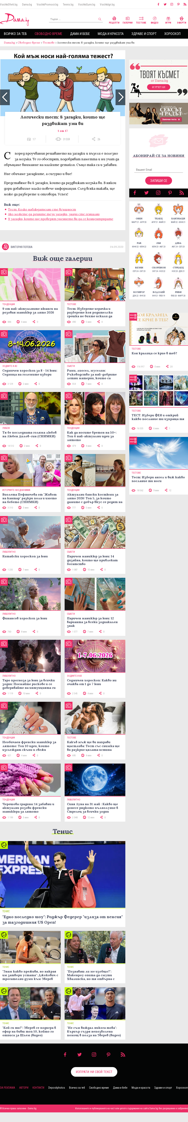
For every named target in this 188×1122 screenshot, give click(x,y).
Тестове (141, 19)
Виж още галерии (62, 258)
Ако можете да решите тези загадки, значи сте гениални (53, 214)
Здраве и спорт (143, 34)
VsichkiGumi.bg (86, 4)
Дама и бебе (80, 34)
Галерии (128, 19)
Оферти (181, 19)
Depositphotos (56, 1087)
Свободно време (48, 34)
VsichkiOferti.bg (8, 4)
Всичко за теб (15, 34)
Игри (168, 19)
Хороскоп (172, 34)
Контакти (38, 1087)
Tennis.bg (68, 4)
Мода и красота (111, 34)
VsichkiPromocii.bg (47, 4)
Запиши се (158, 181)
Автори (23, 1087)
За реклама (7, 1087)
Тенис (63, 831)
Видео (154, 19)
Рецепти (114, 19)
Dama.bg (27, 4)
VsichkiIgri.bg (107, 4)
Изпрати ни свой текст (94, 1072)
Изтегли (158, 87)
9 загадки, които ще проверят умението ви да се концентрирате (60, 219)
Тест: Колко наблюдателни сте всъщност (42, 209)
